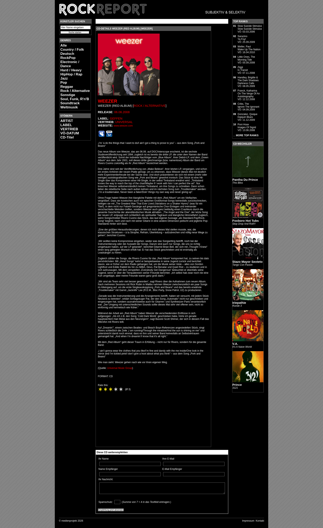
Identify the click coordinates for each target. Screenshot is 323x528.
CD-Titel (67, 137)
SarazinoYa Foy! (242, 38)
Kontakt (260, 520)
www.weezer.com (123, 125)
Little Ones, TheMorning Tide (246, 58)
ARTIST (66, 121)
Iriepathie (239, 302)
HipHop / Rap (71, 74)
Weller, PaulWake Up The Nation (249, 48)
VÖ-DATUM (69, 133)
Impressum (248, 520)
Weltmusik (69, 107)
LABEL (66, 125)
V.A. (235, 343)
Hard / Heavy (71, 70)
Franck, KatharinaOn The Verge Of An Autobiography (249, 93)
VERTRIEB (69, 129)
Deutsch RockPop (68, 56)
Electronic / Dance (69, 64)
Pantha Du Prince (245, 179)
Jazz (64, 78)
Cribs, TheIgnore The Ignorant (248, 105)
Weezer (107, 101)
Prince (237, 384)
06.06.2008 (122, 112)
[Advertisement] (71, 205)
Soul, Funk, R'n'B (74, 99)
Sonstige (67, 95)
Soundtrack (70, 103)
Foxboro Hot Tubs (245, 220)
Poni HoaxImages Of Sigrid (247, 126)
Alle (63, 45)
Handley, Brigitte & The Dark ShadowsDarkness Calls (248, 80)
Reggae (66, 87)
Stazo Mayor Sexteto (247, 261)
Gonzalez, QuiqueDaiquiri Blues (247, 116)
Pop (63, 82)
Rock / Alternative (75, 91)
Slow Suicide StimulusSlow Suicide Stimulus (250, 27)
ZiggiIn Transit (243, 69)
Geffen (116, 118)
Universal (124, 122)
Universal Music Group (119, 368)
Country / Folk (72, 50)
